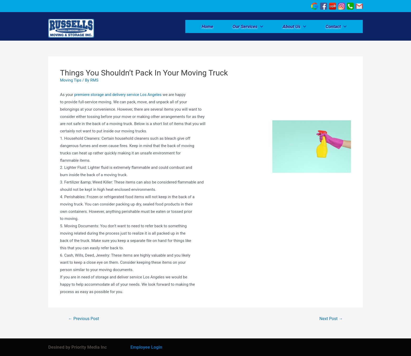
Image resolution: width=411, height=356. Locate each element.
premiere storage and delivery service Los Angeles (118, 94)
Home (207, 26)
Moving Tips (70, 80)
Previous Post (83, 319)
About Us (294, 26)
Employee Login (146, 347)
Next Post (331, 319)
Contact (336, 26)
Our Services (247, 26)
